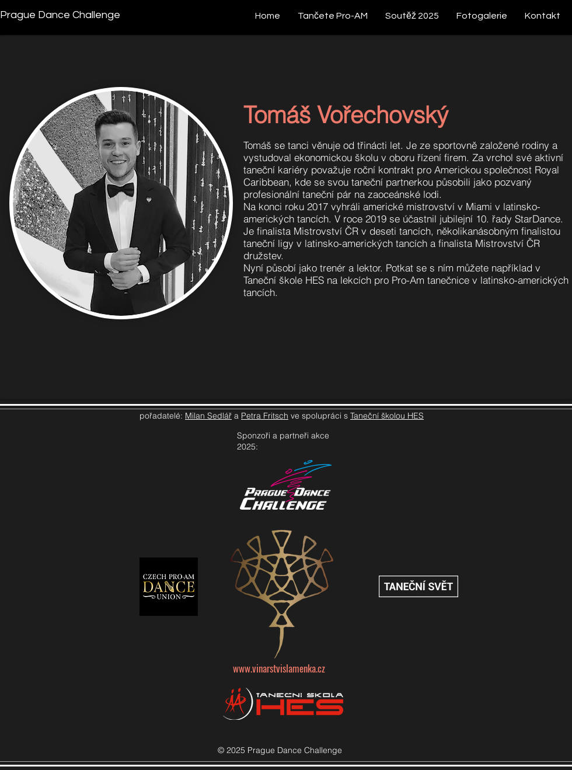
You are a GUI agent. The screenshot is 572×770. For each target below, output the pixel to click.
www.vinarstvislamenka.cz (279, 668)
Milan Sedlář (208, 415)
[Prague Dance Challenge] (60, 15)
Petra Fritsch (264, 415)
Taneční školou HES (387, 415)
